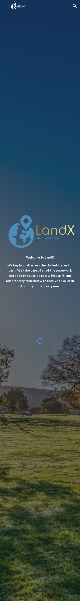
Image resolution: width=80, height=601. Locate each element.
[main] (40, 272)
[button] (5, 6)
